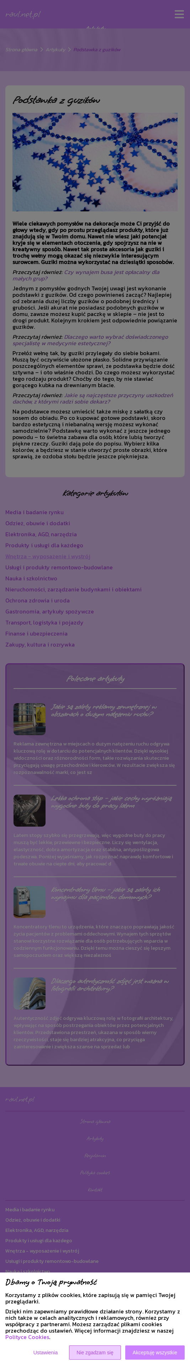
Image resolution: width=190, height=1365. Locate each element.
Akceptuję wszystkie (155, 1352)
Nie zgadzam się (95, 1352)
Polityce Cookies (27, 1337)
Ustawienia (45, 1352)
